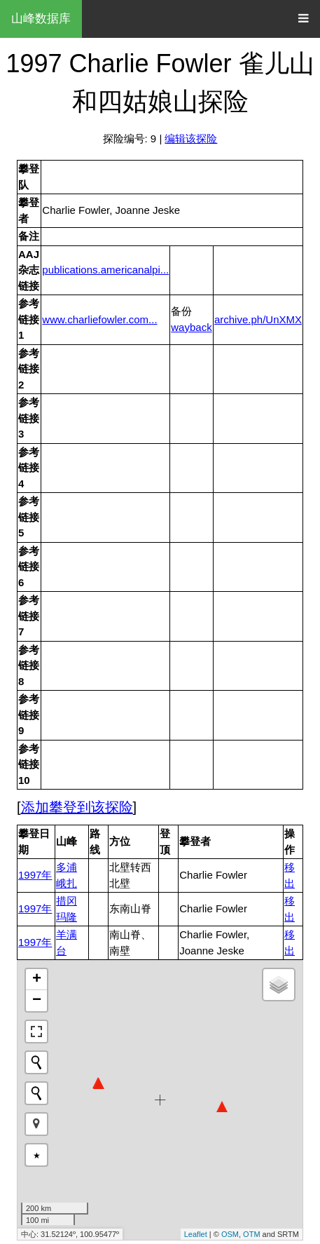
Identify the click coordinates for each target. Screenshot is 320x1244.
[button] (36, 1124)
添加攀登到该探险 (77, 807)
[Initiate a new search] (36, 1062)
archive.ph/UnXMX (258, 319)
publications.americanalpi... (105, 270)
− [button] (36, 1000)
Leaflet (195, 1234)
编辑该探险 (191, 138)
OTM (251, 1234)
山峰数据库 (41, 18)
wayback (191, 327)
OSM (230, 1234)
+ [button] (36, 979)
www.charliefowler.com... (99, 319)
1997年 (35, 875)
